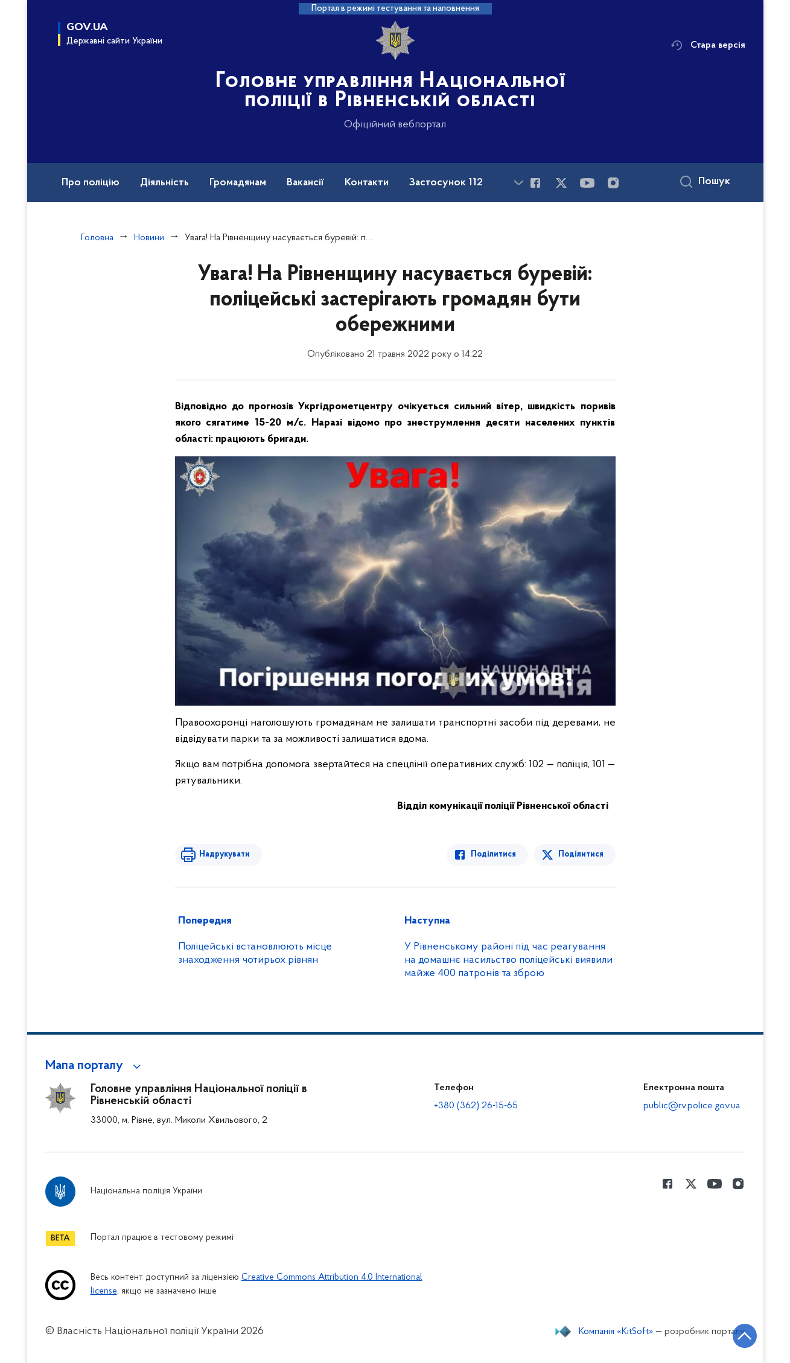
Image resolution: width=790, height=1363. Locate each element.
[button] (95, 1066)
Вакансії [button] (305, 182)
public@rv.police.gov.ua (691, 1106)
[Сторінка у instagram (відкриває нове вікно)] (613, 183)
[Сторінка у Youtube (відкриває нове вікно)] (587, 183)
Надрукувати (224, 854)
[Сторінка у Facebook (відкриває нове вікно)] (535, 183)
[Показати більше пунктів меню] (519, 182)
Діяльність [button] (164, 182)
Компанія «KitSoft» (616, 1331)
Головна (97, 238)
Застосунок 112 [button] (446, 182)
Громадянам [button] (237, 182)
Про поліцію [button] (90, 182)
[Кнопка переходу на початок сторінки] (745, 1336)
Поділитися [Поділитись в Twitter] (581, 854)
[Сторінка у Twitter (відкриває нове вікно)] (561, 183)
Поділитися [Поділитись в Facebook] (493, 854)
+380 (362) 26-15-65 (476, 1106)
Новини (149, 238)
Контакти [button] (367, 182)
